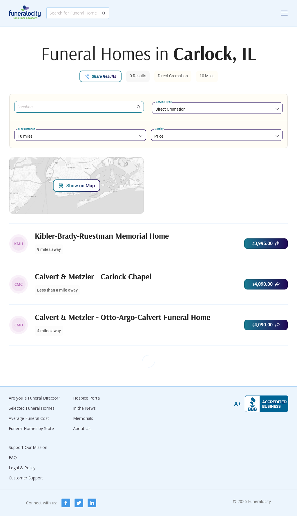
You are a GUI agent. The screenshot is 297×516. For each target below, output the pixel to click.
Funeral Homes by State (31, 428)
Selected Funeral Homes (32, 408)
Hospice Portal (87, 398)
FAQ (13, 457)
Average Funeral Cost (29, 418)
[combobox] (217, 109)
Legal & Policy (22, 467)
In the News (84, 408)
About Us (81, 428)
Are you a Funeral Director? (34, 398)
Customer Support (26, 478)
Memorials (83, 418)
